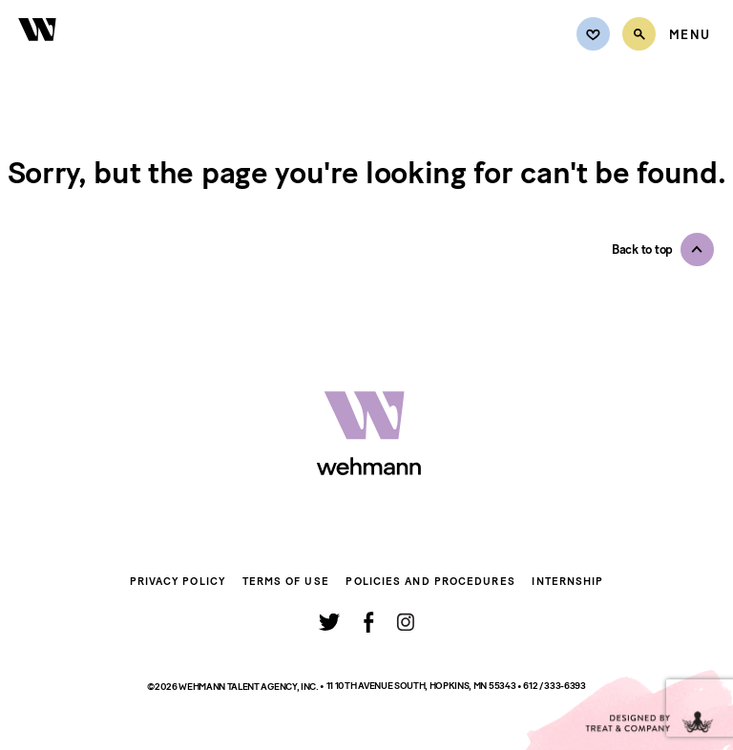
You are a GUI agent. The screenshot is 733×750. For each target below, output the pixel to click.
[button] (663, 249)
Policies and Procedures (430, 581)
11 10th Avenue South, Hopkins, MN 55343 (421, 685)
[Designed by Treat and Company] (628, 710)
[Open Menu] (689, 35)
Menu (689, 35)
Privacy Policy (177, 581)
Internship (567, 581)
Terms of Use (285, 581)
